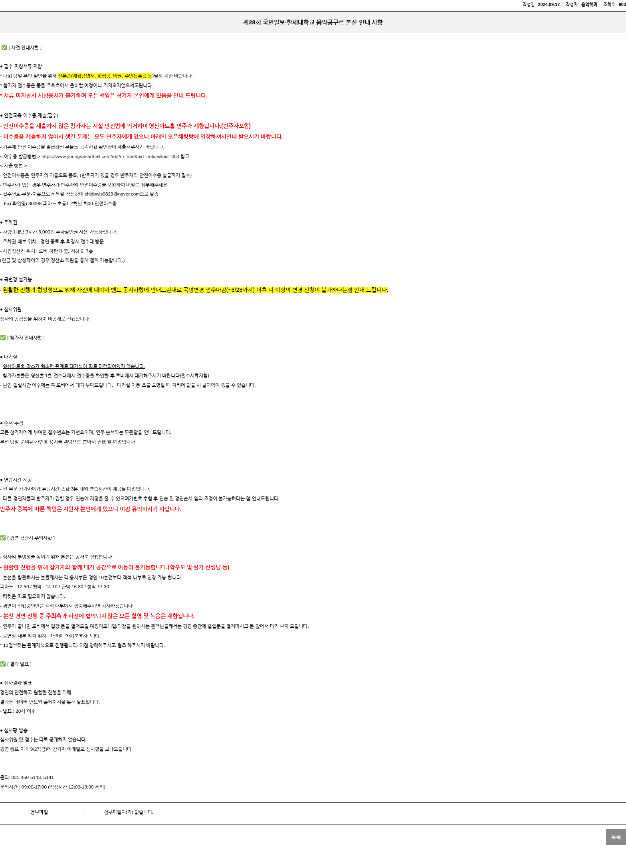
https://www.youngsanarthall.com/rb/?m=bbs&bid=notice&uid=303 (109, 156)
